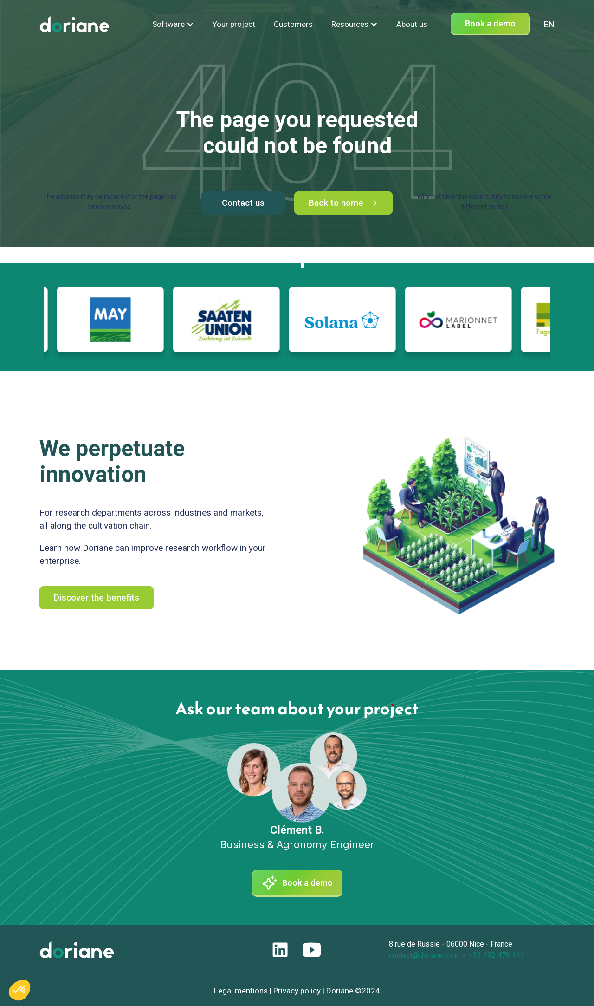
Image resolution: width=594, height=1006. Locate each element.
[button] (173, 24)
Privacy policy (297, 990)
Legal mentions (241, 990)
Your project (234, 24)
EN (549, 24)
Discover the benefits (96, 597)
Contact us (243, 202)
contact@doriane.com (423, 955)
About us (411, 24)
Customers (293, 24)
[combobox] (549, 24)
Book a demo (490, 23)
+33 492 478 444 (496, 955)
